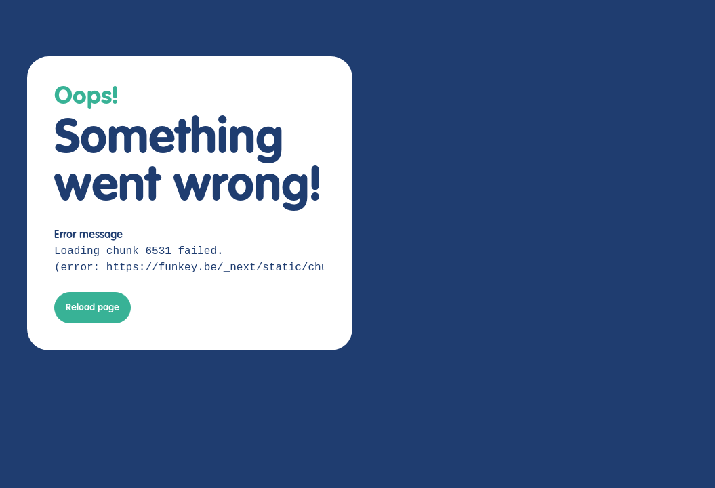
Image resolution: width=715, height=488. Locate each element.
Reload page (92, 307)
